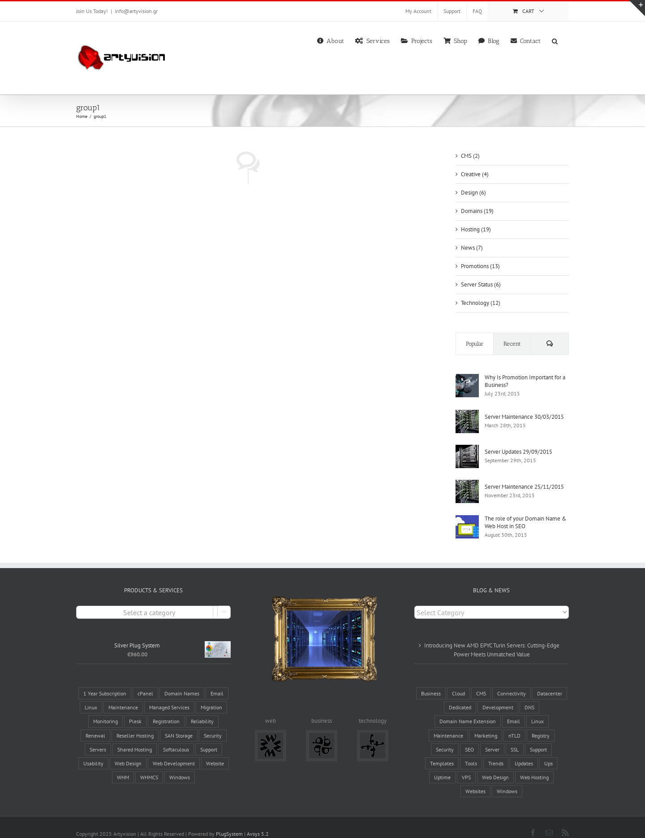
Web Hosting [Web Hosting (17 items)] (534, 764)
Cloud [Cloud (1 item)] (458, 680)
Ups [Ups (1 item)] (548, 750)
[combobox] (153, 599)
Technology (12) (480, 303)
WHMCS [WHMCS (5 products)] (149, 764)
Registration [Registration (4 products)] (166, 708)
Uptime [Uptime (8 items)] (442, 764)
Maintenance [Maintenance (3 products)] (123, 694)
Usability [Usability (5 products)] (93, 750)
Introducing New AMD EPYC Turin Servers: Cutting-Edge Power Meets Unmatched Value (491, 637)
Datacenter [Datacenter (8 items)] (549, 680)
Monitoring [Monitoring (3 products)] (105, 708)
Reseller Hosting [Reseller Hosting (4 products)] (135, 722)
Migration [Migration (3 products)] (211, 694)
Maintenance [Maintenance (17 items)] (448, 722)
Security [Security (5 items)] (445, 736)
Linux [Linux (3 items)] (537, 708)
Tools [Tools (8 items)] (471, 750)
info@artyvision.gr (136, 11)
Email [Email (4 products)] (217, 680)
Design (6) (473, 192)
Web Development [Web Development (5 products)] (174, 750)
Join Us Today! (92, 11)
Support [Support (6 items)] (538, 736)
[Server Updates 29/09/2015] (467, 449)
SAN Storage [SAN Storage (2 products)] (179, 722)
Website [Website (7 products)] (215, 750)
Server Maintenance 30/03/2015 (524, 417)
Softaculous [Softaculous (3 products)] (176, 736)
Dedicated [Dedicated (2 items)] (460, 694)
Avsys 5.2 (258, 821)
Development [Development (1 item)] (497, 694)
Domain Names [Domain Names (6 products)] (181, 680)
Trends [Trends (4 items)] (495, 750)
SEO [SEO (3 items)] (469, 736)
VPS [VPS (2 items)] (466, 764)
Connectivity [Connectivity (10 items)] (511, 680)
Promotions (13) (480, 266)
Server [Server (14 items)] (492, 736)
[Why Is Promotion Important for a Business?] (467, 378)
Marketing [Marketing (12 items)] (485, 722)
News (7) (472, 248)
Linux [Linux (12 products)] (91, 694)
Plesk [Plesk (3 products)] (135, 708)
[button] (555, 40)
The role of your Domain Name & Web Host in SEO (526, 522)
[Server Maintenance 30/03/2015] (467, 414)
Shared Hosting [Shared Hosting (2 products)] (134, 736)
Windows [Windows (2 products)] (179, 764)
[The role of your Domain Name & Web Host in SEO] (467, 519)
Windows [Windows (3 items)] (507, 778)
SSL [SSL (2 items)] (515, 736)
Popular (475, 343)
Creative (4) (475, 174)
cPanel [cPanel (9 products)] (145, 680)
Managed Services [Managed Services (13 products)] (169, 694)
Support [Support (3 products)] (208, 736)
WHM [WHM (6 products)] (123, 764)
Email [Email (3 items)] (513, 708)
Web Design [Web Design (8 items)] (495, 764)
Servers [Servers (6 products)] (98, 736)
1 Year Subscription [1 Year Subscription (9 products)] (104, 680)
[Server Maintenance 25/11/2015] (467, 484)
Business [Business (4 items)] (431, 680)
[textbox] (153, 600)
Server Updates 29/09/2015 (518, 452)
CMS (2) (470, 156)
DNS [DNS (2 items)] (529, 694)
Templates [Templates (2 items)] (442, 750)
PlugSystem (229, 821)
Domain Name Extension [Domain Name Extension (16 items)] (467, 708)
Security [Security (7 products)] (213, 722)
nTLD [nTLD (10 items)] (514, 722)
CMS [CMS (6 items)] (481, 680)
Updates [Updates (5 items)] (524, 750)
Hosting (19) (476, 229)
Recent (512, 343)
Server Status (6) (481, 284)
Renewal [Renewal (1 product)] (95, 722)
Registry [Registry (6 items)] (541, 722)
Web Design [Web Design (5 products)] (128, 750)
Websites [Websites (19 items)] (475, 778)
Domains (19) (477, 211)
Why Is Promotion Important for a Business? (525, 381)
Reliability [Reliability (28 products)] (202, 708)
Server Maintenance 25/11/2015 (524, 487)
